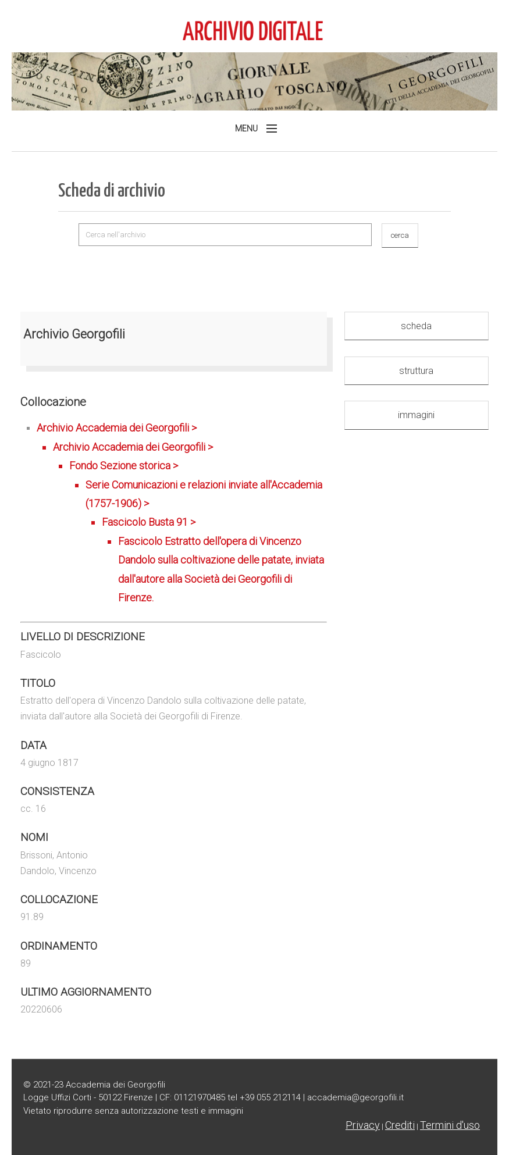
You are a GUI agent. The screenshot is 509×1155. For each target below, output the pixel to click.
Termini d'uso (450, 1125)
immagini (416, 414)
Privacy (363, 1125)
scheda (416, 325)
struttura (416, 370)
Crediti (400, 1125)
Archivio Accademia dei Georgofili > (182, 514)
